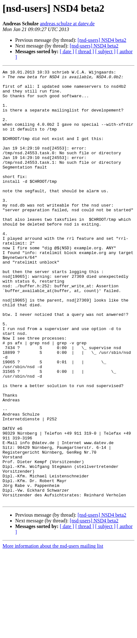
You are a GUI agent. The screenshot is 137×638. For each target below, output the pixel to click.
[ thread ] (84, 51)
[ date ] (67, 51)
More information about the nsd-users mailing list (53, 632)
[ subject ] (105, 51)
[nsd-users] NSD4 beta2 (102, 40)
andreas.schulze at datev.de (67, 23)
